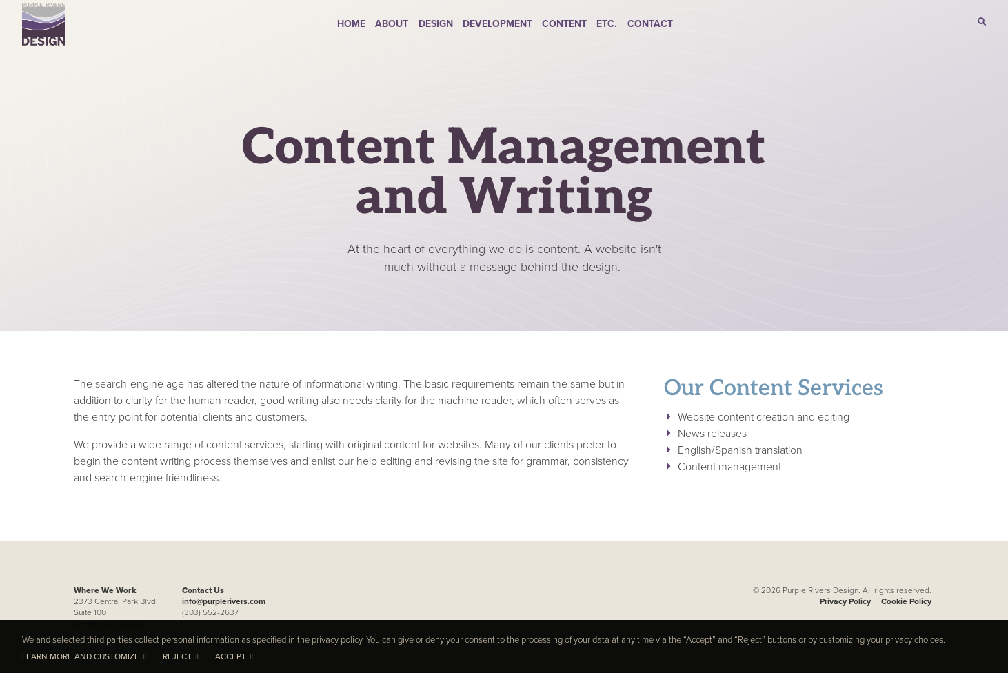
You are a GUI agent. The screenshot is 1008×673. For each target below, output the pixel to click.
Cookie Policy (906, 601)
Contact (650, 23)
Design (436, 23)
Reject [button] (177, 656)
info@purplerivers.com (223, 601)
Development (497, 23)
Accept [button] (230, 656)
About (391, 23)
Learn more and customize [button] (80, 656)
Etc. (606, 23)
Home (351, 23)
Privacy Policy (845, 601)
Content (564, 23)
